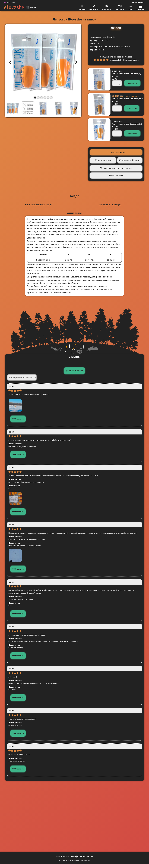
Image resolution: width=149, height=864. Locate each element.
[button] (10, 62)
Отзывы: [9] (115, 60)
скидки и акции (117, 152)
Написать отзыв (131, 60)
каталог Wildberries (131, 160)
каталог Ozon (104, 160)
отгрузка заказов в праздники (117, 168)
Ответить (18, 419)
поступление (117, 175)
